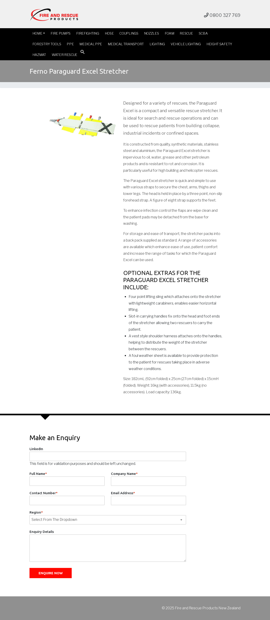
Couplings (128, 33)
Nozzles (151, 33)
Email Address (123, 493)
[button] (82, 53)
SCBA (203, 33)
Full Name (38, 474)
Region (36, 512)
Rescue (186, 33)
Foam (169, 33)
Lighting (157, 44)
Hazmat (39, 55)
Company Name (124, 474)
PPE (70, 44)
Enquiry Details (41, 532)
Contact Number (43, 493)
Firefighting (87, 33)
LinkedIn (36, 449)
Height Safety (219, 44)
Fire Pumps (61, 33)
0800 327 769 (222, 15)
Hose (109, 33)
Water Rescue (64, 55)
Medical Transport (126, 44)
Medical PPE (90, 44)
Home (37, 33)
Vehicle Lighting (186, 44)
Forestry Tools (46, 44)
